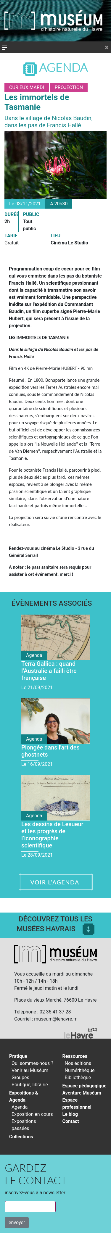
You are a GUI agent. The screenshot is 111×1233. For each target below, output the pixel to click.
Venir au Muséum (30, 1070)
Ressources (74, 1056)
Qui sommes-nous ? (32, 1063)
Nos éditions (78, 1063)
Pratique (18, 1056)
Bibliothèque (78, 1077)
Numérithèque (80, 1070)
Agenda (55, 67)
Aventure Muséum (81, 1093)
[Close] (107, 47)
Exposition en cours (32, 1114)
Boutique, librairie (30, 1084)
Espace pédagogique (84, 1086)
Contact (70, 1121)
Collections (21, 1136)
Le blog (70, 1114)
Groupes (20, 1077)
